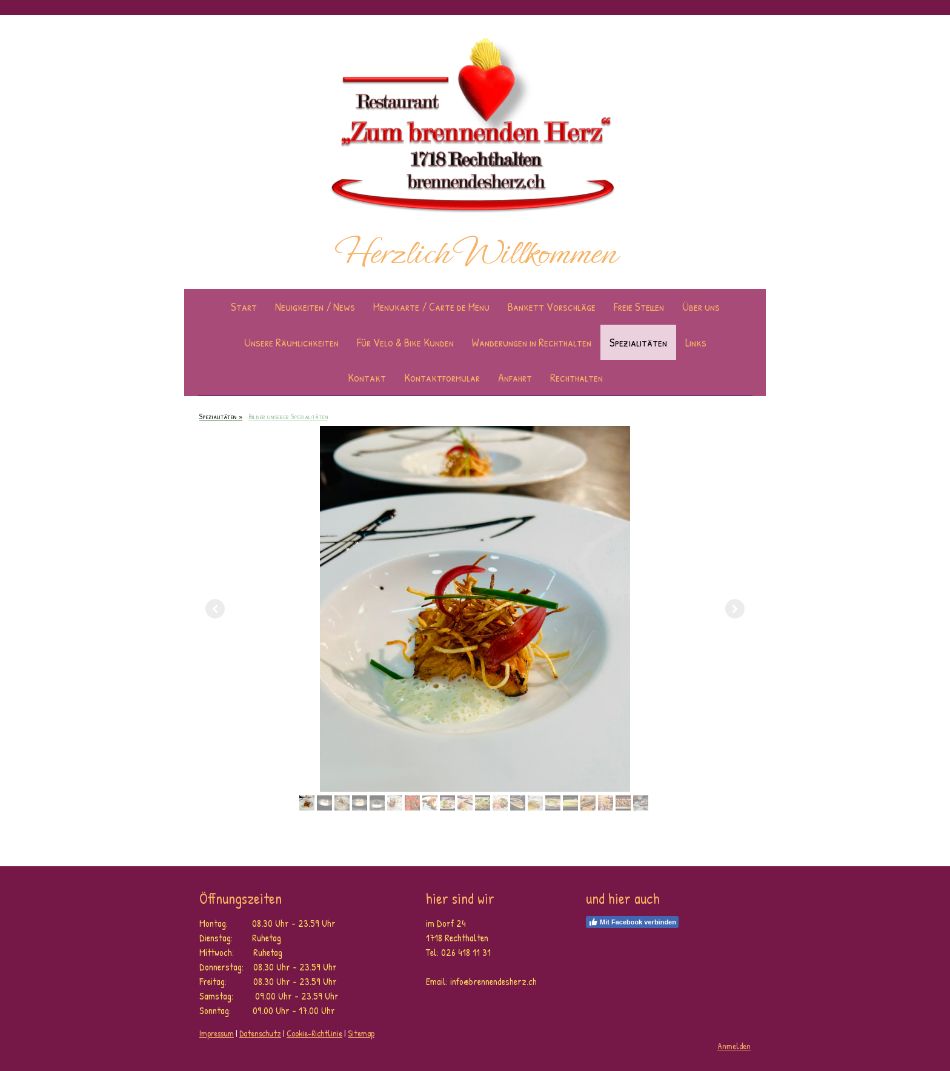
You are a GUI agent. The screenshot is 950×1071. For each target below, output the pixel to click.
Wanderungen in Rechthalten (531, 342)
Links (695, 342)
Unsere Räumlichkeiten (291, 342)
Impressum (216, 1033)
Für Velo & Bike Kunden (405, 342)
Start (244, 306)
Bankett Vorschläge (552, 306)
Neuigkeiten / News (315, 306)
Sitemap (361, 1033)
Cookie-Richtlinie (314, 1033)
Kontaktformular (442, 377)
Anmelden (734, 1046)
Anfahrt (515, 377)
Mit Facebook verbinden (632, 922)
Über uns (701, 306)
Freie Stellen (639, 306)
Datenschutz (260, 1033)
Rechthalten (576, 377)
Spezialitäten (638, 342)
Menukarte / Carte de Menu (431, 306)
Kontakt (367, 377)
